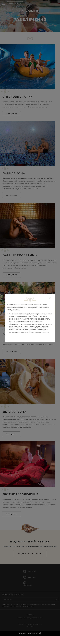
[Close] (50, 298)
